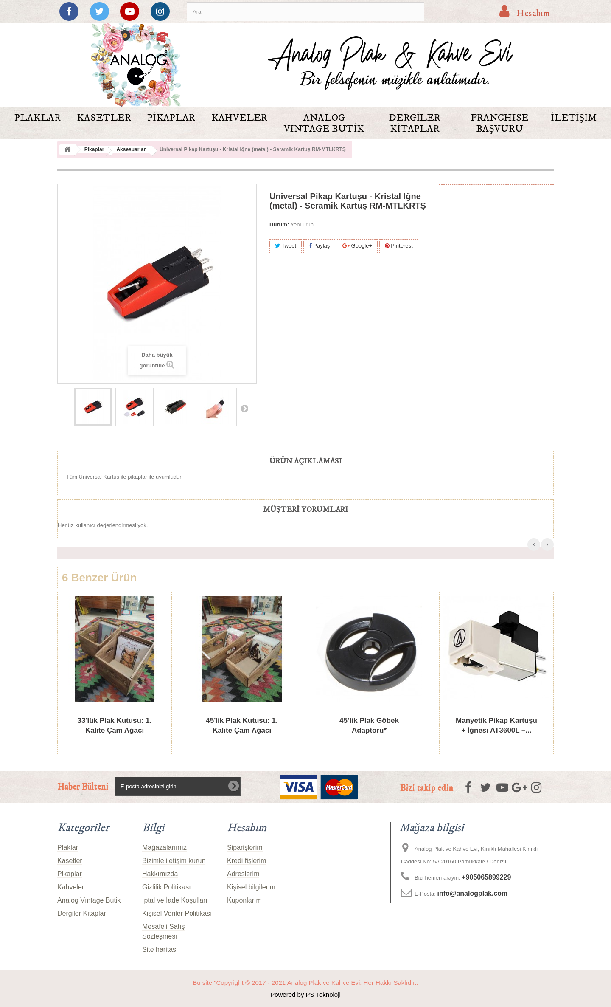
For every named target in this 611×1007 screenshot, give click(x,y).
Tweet (285, 246)
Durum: (279, 224)
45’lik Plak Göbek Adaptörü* (369, 725)
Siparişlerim (245, 847)
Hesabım (246, 828)
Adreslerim (243, 873)
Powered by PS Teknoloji (305, 994)
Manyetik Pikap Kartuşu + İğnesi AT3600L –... (496, 725)
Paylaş (319, 246)
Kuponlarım (244, 900)
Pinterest (399, 246)
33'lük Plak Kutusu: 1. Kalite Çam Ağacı (114, 725)
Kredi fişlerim (246, 860)
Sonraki (244, 408)
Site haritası (160, 949)
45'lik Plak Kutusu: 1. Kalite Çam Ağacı (241, 725)
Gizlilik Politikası (166, 887)
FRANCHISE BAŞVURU (500, 123)
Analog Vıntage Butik (324, 123)
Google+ (357, 246)
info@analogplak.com (472, 893)
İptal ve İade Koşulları (174, 900)
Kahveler (239, 118)
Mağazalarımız (164, 847)
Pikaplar (171, 118)
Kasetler (104, 118)
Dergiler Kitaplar (415, 123)
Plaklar (37, 118)
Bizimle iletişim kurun (173, 860)
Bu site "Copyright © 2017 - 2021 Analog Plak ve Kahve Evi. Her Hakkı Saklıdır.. (305, 982)
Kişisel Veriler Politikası (177, 913)
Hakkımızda (160, 873)
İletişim (574, 118)
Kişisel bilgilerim (251, 887)
